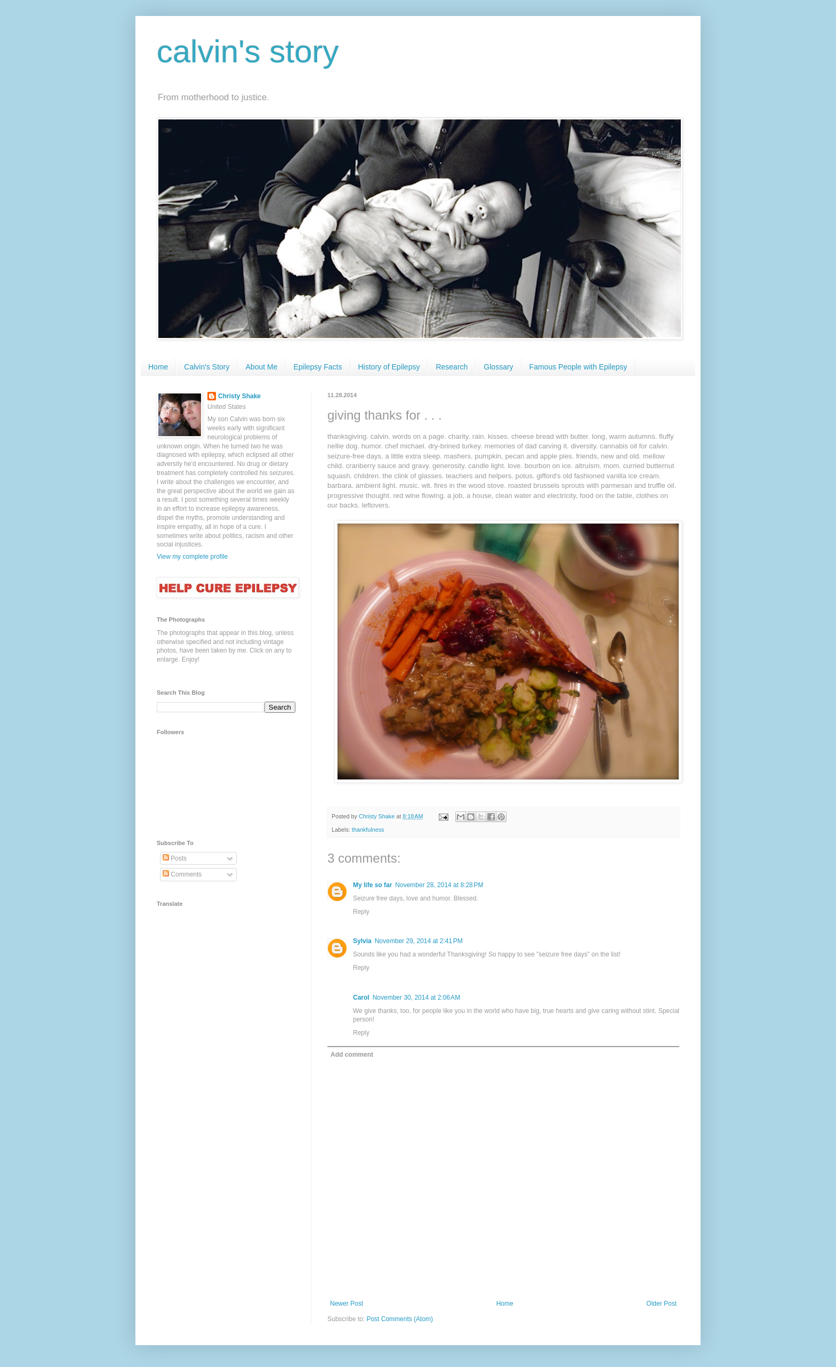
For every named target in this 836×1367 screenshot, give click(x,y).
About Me (262, 367)
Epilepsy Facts (317, 367)
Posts (175, 858)
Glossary (498, 367)
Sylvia (362, 941)
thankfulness (368, 829)
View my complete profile (192, 556)
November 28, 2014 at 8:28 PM (439, 885)
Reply (361, 911)
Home (158, 367)
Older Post (661, 1303)
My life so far (372, 885)
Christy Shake (239, 396)
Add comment (352, 1054)
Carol (361, 997)
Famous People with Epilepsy (578, 367)
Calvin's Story (206, 367)
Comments (182, 874)
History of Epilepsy (389, 367)
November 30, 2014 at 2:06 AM (416, 997)
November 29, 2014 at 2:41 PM (419, 941)
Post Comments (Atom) (399, 1319)
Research (452, 367)
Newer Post (346, 1303)
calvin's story (248, 51)
